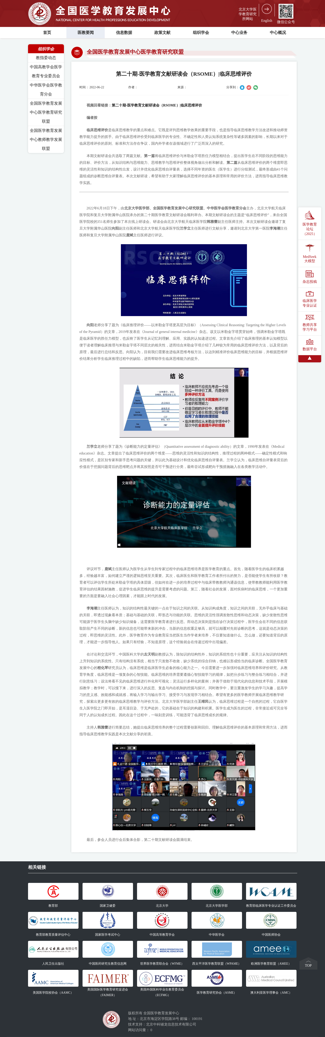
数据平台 (310, 345)
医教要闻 (86, 32)
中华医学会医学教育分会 (46, 89)
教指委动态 (46, 57)
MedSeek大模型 (309, 253)
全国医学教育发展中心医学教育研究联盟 (46, 112)
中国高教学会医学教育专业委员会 (46, 71)
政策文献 (162, 32)
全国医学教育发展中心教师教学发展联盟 (46, 139)
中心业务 (239, 32)
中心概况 (278, 32)
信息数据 (124, 32)
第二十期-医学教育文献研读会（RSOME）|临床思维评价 (157, 105)
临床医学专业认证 (310, 299)
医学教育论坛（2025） (310, 223)
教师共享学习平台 (310, 323)
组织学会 (201, 32)
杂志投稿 (310, 277)
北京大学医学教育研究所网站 (248, 14)
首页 (47, 32)
